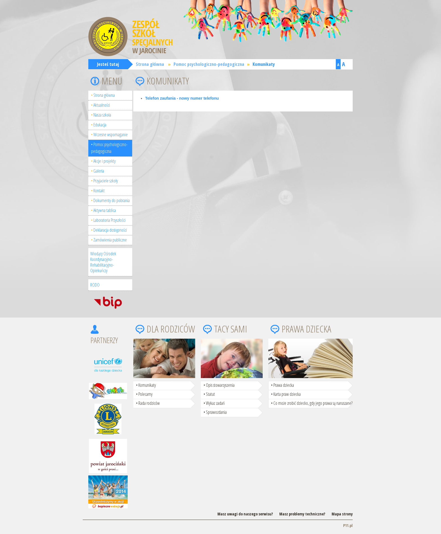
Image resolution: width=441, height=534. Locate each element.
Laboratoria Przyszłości (109, 220)
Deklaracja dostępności (110, 230)
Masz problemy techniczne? (302, 514)
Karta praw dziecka (287, 394)
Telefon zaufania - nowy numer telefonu (182, 98)
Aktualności (101, 105)
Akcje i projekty (104, 161)
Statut (210, 394)
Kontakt (99, 190)
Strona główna (150, 64)
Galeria (98, 171)
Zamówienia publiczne (110, 240)
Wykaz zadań (215, 403)
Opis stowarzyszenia (220, 385)
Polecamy (145, 394)
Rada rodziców (149, 403)
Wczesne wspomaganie (110, 134)
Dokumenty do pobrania (111, 200)
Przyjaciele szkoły (105, 181)
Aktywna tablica (104, 210)
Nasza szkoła (102, 115)
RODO (95, 285)
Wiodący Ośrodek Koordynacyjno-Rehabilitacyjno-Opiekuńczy (103, 262)
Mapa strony (342, 514)
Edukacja (99, 125)
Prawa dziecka (283, 385)
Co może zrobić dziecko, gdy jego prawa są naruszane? (312, 403)
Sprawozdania (216, 412)
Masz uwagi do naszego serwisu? (245, 514)
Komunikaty (264, 64)
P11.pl (348, 525)
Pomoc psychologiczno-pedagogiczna (209, 64)
